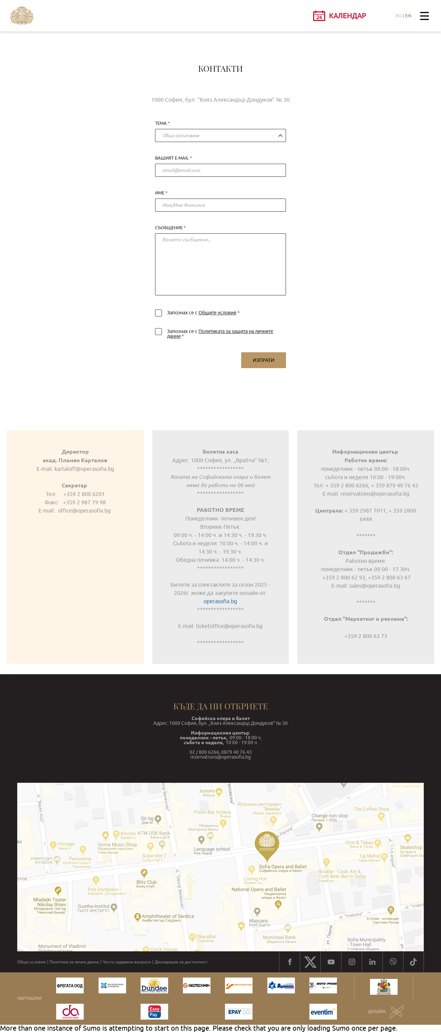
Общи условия (31, 962)
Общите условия (217, 312)
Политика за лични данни (74, 962)
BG (399, 15)
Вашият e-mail (172, 158)
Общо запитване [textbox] (180, 135)
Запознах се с (196, 312)
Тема (161, 123)
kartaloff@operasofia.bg (83, 469)
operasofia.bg (220, 601)
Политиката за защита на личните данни (220, 333)
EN (408, 15)
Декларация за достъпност (181, 962)
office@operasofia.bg (84, 510)
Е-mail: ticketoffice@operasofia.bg (220, 626)
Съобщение (169, 227)
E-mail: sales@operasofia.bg (365, 586)
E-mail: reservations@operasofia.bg (365, 493)
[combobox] (220, 135)
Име (159, 193)
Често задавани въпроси (127, 962)
